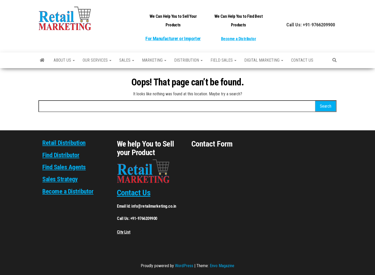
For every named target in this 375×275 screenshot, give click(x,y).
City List (123, 232)
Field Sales (223, 60)
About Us (64, 60)
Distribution (188, 60)
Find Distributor (60, 155)
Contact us (302, 60)
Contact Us (133, 192)
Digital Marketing (263, 60)
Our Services (97, 60)
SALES (126, 60)
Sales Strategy (60, 179)
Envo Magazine (222, 265)
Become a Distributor (238, 38)
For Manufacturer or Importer (173, 39)
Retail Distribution (64, 143)
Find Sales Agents (64, 167)
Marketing (154, 60)
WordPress (184, 265)
